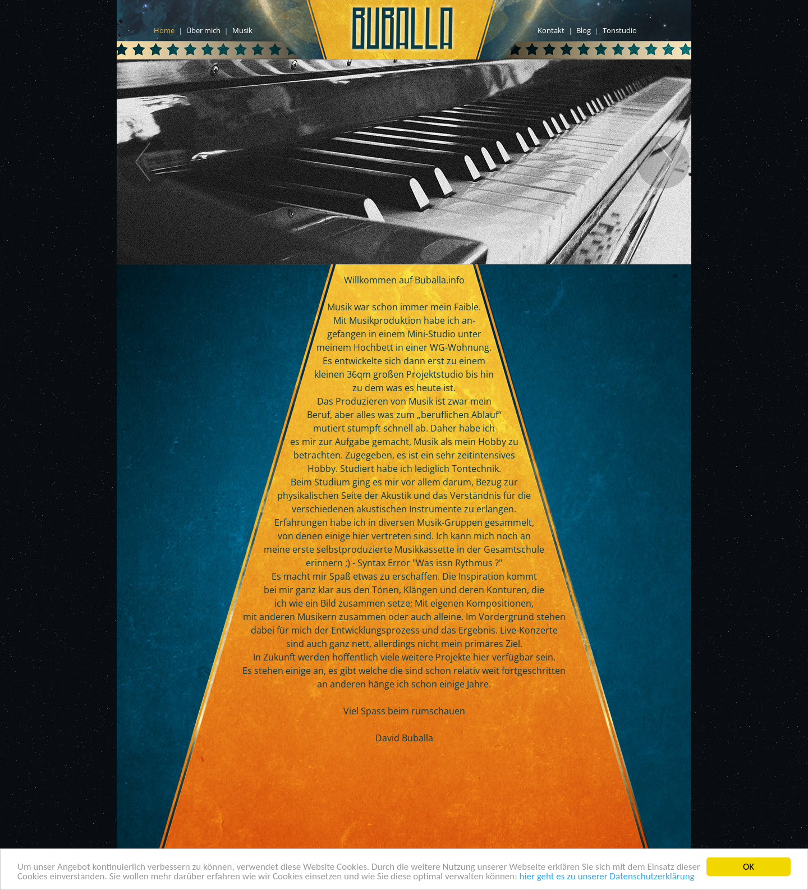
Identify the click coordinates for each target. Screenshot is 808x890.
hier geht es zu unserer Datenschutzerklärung (607, 877)
